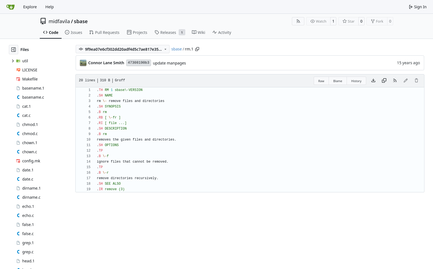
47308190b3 (138, 63)
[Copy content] (384, 80)
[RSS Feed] (298, 21)
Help (49, 6)
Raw (321, 81)
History (356, 81)
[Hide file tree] (13, 49)
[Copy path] (197, 49)
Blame (337, 81)
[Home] (10, 7)
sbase (81, 21)
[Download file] (373, 80)
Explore (30, 6)
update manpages (169, 63)
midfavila (59, 21)
